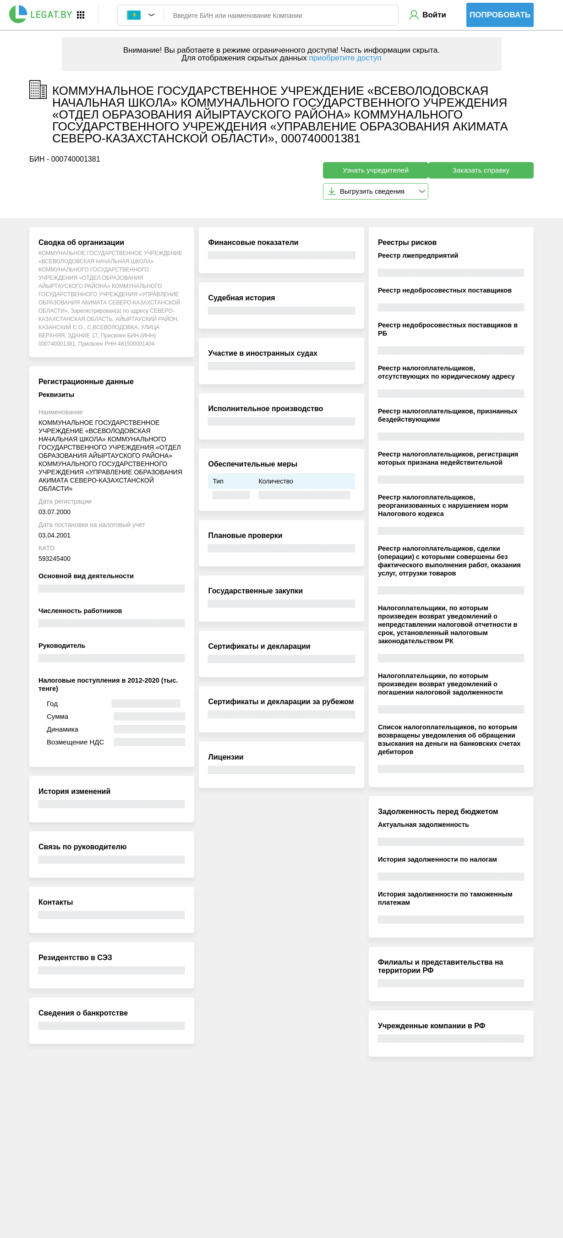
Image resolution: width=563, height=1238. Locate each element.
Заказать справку (481, 170)
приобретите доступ (345, 58)
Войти (434, 15)
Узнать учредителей (376, 170)
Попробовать (500, 15)
